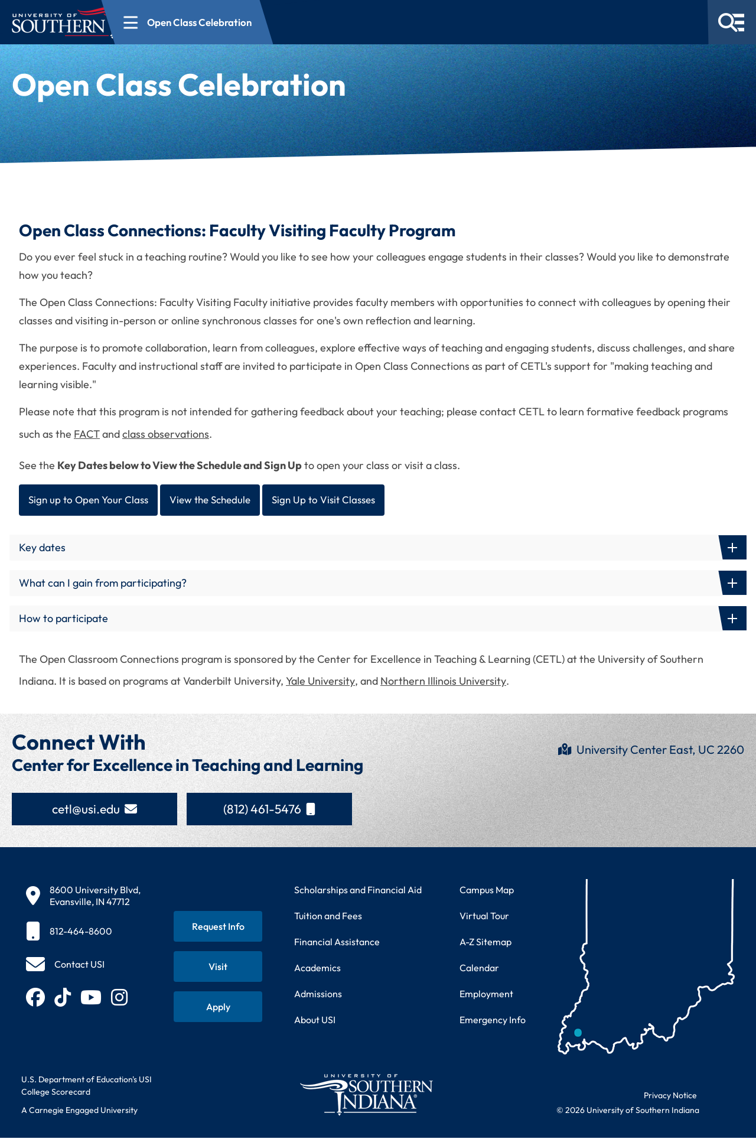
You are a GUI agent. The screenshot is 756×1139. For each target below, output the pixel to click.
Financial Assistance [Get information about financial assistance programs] (337, 943)
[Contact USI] (65, 965)
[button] (378, 549)
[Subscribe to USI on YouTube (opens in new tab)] (91, 998)
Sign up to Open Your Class (90, 500)
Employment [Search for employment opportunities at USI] (486, 995)
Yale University (320, 682)
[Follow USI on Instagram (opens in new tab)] (119, 998)
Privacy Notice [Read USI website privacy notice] (670, 1096)
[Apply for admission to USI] (218, 1007)
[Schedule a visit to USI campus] (218, 967)
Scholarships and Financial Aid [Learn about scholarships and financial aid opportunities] (358, 891)
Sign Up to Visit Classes (336, 500)
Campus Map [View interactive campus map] (487, 891)
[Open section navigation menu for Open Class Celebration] (283, 22)
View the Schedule (217, 500)
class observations (165, 434)
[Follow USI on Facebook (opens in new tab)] (35, 998)
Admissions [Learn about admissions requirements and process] (318, 995)
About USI (314, 1021)
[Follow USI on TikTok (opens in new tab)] (63, 998)
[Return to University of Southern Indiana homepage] (365, 1095)
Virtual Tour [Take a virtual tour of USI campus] (484, 917)
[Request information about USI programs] (218, 927)
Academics (317, 969)
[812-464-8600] (83, 932)
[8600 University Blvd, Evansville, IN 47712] (83, 896)
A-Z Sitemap (485, 943)
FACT (87, 434)
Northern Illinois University (443, 682)
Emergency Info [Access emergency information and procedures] (493, 1021)
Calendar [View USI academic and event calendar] (479, 969)
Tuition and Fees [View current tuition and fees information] (328, 917)
